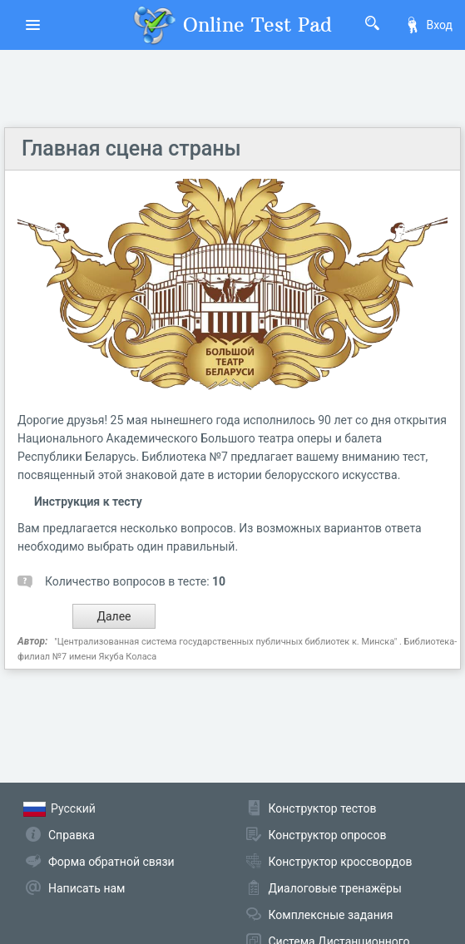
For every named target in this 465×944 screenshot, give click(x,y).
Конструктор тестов (323, 808)
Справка (71, 835)
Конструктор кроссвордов (341, 861)
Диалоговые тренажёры (335, 888)
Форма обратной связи (111, 861)
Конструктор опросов (328, 835)
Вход (428, 25)
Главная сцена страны (131, 148)
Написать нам (86, 888)
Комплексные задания (331, 915)
